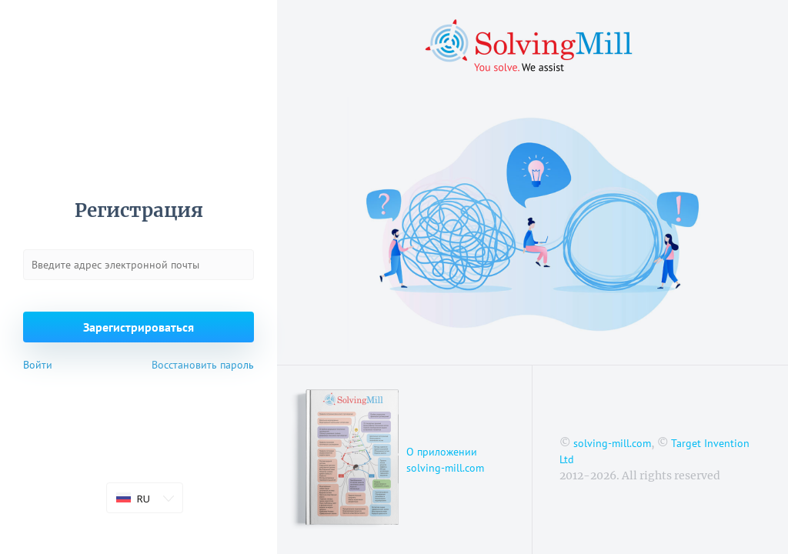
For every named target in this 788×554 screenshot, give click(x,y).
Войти (37, 365)
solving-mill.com (612, 443)
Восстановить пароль (203, 365)
